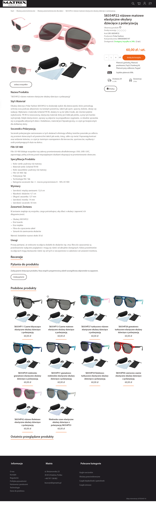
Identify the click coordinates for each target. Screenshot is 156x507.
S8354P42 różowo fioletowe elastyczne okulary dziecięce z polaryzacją (28, 430)
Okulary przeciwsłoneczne (89, 483)
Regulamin (14, 484)
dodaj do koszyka (133, 58)
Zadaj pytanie (18, 279)
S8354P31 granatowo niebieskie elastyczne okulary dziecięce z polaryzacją (61, 382)
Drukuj (110, 89)
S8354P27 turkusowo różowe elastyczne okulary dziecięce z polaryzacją (94, 334)
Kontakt (13, 481)
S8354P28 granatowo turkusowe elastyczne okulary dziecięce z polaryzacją (128, 334)
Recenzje (18, 258)
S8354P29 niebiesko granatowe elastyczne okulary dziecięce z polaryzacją (27, 382)
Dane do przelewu (17, 497)
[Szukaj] (131, 4)
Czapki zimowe (85, 491)
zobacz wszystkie (21, 85)
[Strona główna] (16, 4)
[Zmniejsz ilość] (115, 57)
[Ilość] (110, 57)
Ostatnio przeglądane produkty (37, 445)
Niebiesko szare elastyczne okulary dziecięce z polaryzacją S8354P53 (61, 430)
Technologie (15, 494)
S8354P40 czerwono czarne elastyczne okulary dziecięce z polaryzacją (128, 382)
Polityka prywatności (18, 487)
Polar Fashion (118, 36)
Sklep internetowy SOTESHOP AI (136, 504)
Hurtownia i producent (19, 490)
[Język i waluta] (149, 4)
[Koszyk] (137, 4)
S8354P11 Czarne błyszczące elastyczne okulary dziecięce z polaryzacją (27, 334)
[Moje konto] (143, 4)
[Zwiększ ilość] (106, 57)
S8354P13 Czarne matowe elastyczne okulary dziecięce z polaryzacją (61, 334)
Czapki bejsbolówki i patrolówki (92, 487)
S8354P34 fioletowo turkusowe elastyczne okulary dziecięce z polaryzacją (94, 382)
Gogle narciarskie (86, 478)
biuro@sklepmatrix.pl (53, 489)
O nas (12, 477)
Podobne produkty (27, 291)
